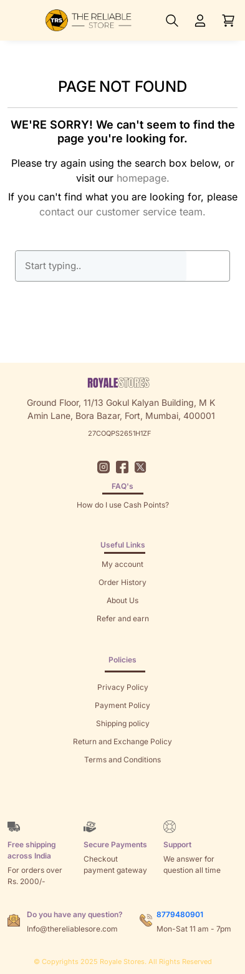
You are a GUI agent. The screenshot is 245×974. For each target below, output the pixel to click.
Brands (122, 795)
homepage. (143, 178)
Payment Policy (122, 705)
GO (208, 266)
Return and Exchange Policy (122, 741)
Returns (123, 636)
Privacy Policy (122, 687)
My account (122, 564)
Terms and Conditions (122, 759)
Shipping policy (123, 723)
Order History (122, 582)
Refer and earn (123, 618)
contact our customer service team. (122, 211)
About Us (122, 600)
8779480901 (179, 914)
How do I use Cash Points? (123, 504)
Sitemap (122, 777)
